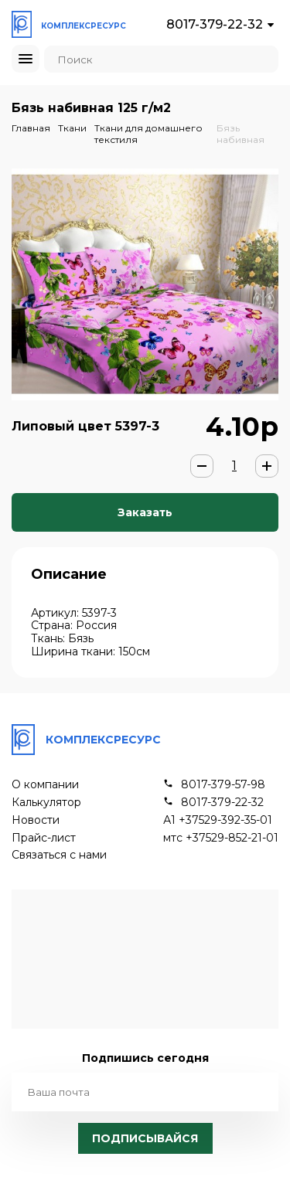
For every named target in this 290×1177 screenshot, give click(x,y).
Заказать (145, 512)
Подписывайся (145, 1138)
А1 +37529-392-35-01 (217, 820)
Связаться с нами (59, 855)
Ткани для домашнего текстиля (148, 133)
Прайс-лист (44, 838)
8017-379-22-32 (214, 24)
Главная (31, 128)
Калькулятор (46, 802)
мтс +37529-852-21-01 (220, 838)
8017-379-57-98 (223, 784)
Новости (36, 820)
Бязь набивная (240, 133)
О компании (45, 784)
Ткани (72, 128)
